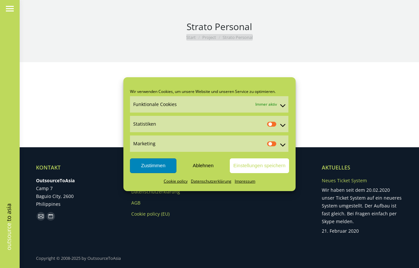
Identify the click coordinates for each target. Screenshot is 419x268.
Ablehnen (203, 165)
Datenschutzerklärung (211, 181)
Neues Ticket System (344, 180)
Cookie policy (176, 181)
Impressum (245, 181)
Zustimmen (153, 165)
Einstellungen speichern (259, 165)
